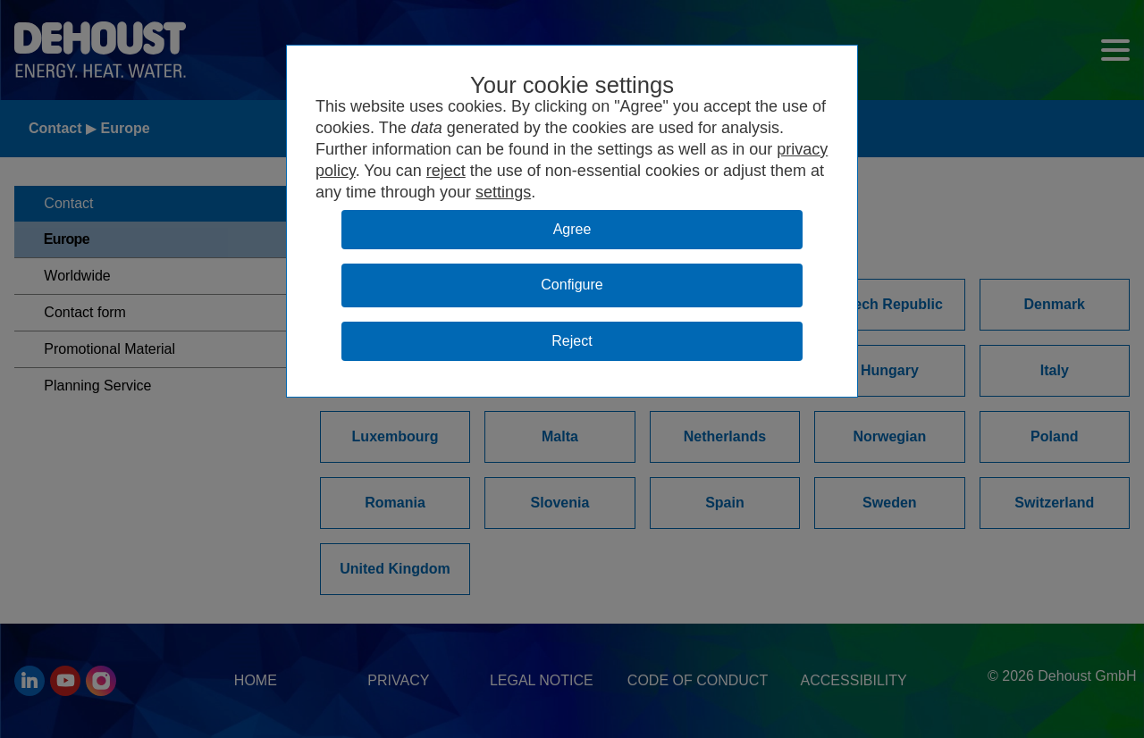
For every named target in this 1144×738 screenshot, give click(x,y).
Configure (571, 284)
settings (503, 192)
